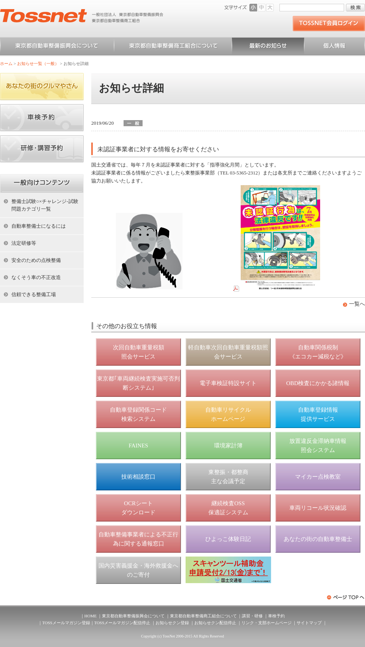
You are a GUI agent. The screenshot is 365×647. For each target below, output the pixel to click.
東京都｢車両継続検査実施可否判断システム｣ (138, 383)
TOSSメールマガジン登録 (66, 622)
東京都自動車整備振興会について (57, 47)
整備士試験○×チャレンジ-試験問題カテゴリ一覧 (44, 205)
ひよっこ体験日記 (228, 539)
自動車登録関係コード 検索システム (138, 414)
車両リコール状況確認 (317, 508)
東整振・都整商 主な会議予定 (228, 476)
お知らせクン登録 (172, 622)
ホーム (6, 63)
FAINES (138, 445)
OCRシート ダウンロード (138, 507)
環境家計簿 (228, 445)
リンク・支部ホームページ (266, 622)
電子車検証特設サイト (228, 383)
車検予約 (276, 616)
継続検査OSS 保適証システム (228, 507)
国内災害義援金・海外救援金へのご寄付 (138, 570)
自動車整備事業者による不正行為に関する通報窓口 (138, 539)
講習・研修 (252, 616)
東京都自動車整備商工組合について (173, 47)
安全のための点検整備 (36, 260)
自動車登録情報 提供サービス (318, 414)
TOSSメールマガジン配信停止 (122, 622)
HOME (90, 616)
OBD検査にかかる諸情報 (318, 383)
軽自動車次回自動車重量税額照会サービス (228, 352)
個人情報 (334, 47)
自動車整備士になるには (38, 226)
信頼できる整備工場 (33, 294)
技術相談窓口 (138, 477)
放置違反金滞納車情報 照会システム (317, 445)
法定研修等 (23, 243)
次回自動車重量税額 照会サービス (138, 352)
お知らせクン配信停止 (215, 622)
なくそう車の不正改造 (36, 277)
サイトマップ (309, 622)
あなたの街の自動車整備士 (318, 539)
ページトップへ (346, 597)
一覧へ (357, 304)
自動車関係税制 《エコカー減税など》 (317, 352)
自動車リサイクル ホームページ (228, 414)
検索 (355, 7)
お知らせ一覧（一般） (268, 47)
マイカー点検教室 (318, 477)
